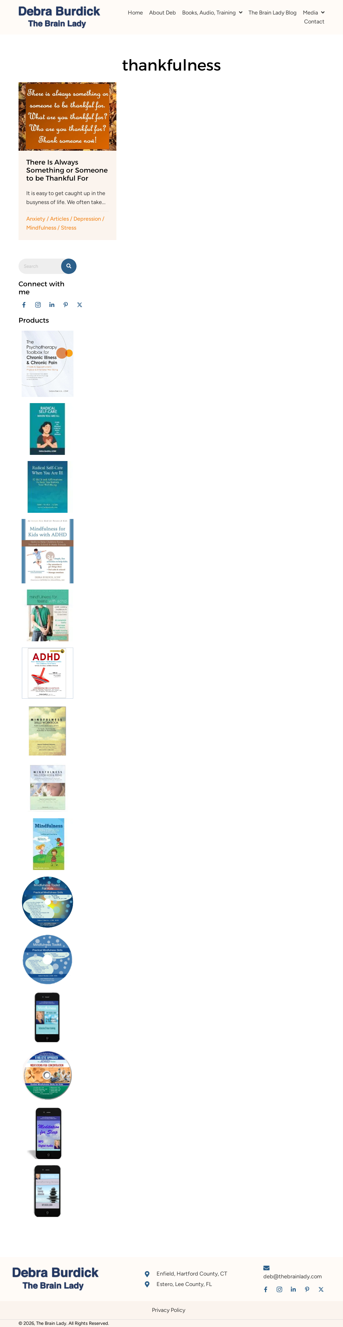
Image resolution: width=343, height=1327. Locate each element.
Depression (87, 218)
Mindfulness (41, 227)
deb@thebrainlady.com (292, 1276)
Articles (59, 218)
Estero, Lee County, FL (184, 1284)
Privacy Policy (168, 1310)
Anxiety (35, 218)
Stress (68, 227)
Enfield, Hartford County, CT (192, 1273)
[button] (24, 305)
